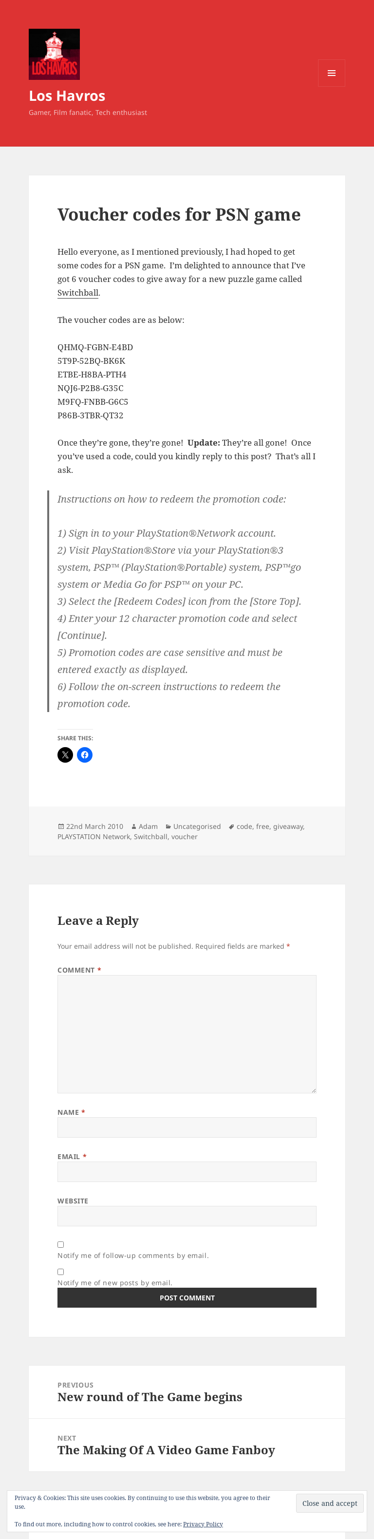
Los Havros (67, 95)
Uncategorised (197, 826)
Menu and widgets (331, 86)
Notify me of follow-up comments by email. (133, 1255)
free (262, 826)
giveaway (288, 826)
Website (73, 1200)
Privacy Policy (203, 1524)
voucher (184, 836)
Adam (148, 826)
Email (72, 1156)
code (244, 826)
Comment (79, 970)
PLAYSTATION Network (93, 836)
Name (71, 1112)
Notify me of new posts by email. (115, 1282)
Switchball (77, 292)
